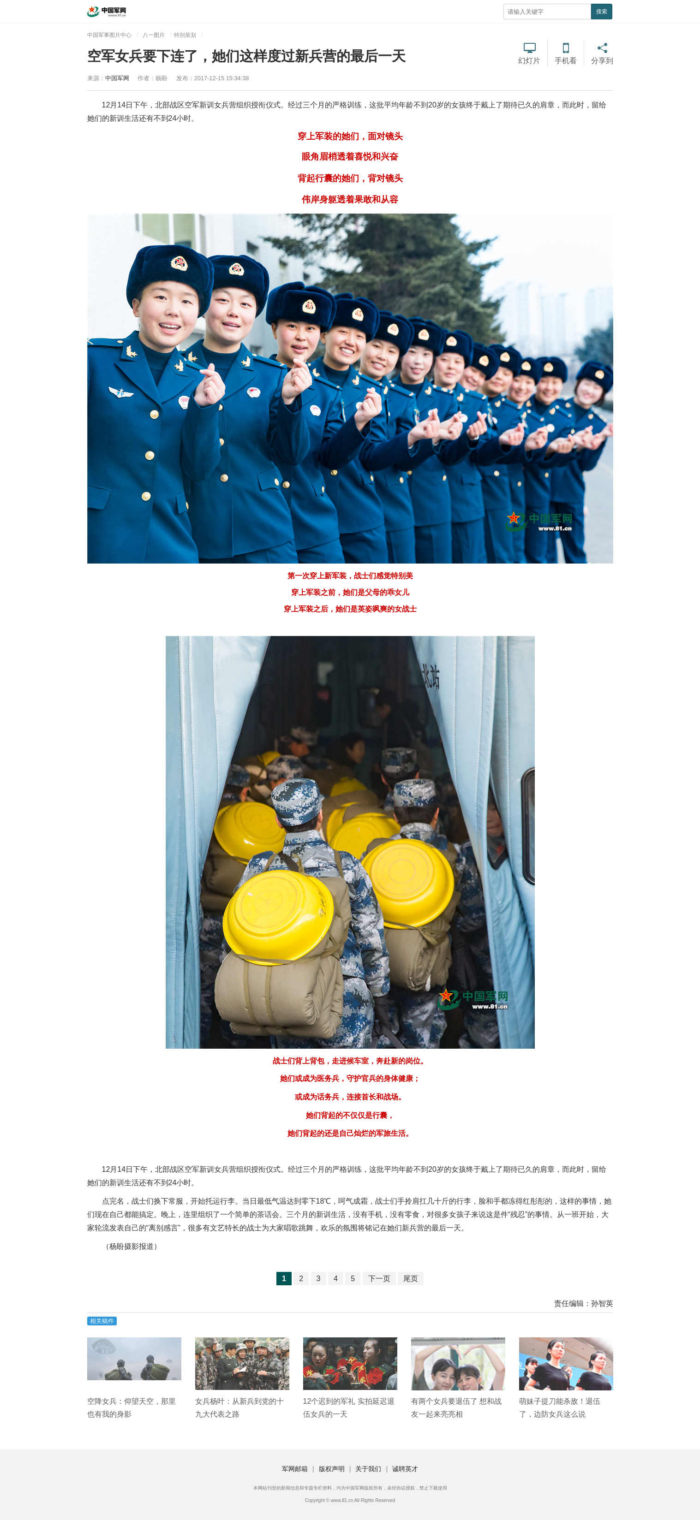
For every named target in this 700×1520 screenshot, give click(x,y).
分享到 (602, 61)
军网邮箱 (295, 1468)
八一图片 (154, 35)
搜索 (601, 11)
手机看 (566, 61)
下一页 (379, 1278)
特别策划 (185, 35)
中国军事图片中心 (109, 35)
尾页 (410, 1278)
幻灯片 (529, 61)
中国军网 (117, 78)
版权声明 (332, 1468)
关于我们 (368, 1468)
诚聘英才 (405, 1468)
